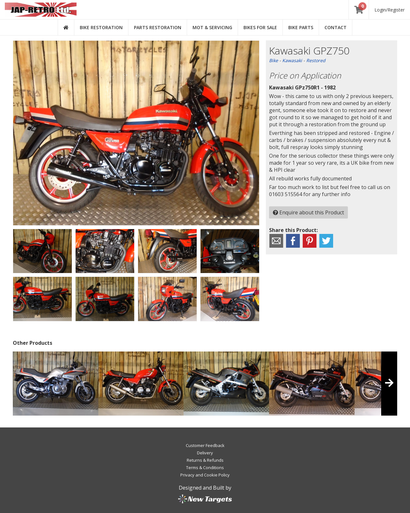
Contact (335, 27)
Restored (315, 60)
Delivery (205, 453)
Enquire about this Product (308, 212)
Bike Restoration (101, 27)
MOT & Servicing (212, 27)
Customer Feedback (205, 445)
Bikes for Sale (260, 27)
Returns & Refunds (205, 460)
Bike (273, 60)
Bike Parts (300, 27)
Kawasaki (292, 60)
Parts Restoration (157, 27)
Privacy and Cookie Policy (205, 475)
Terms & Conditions (205, 467)
